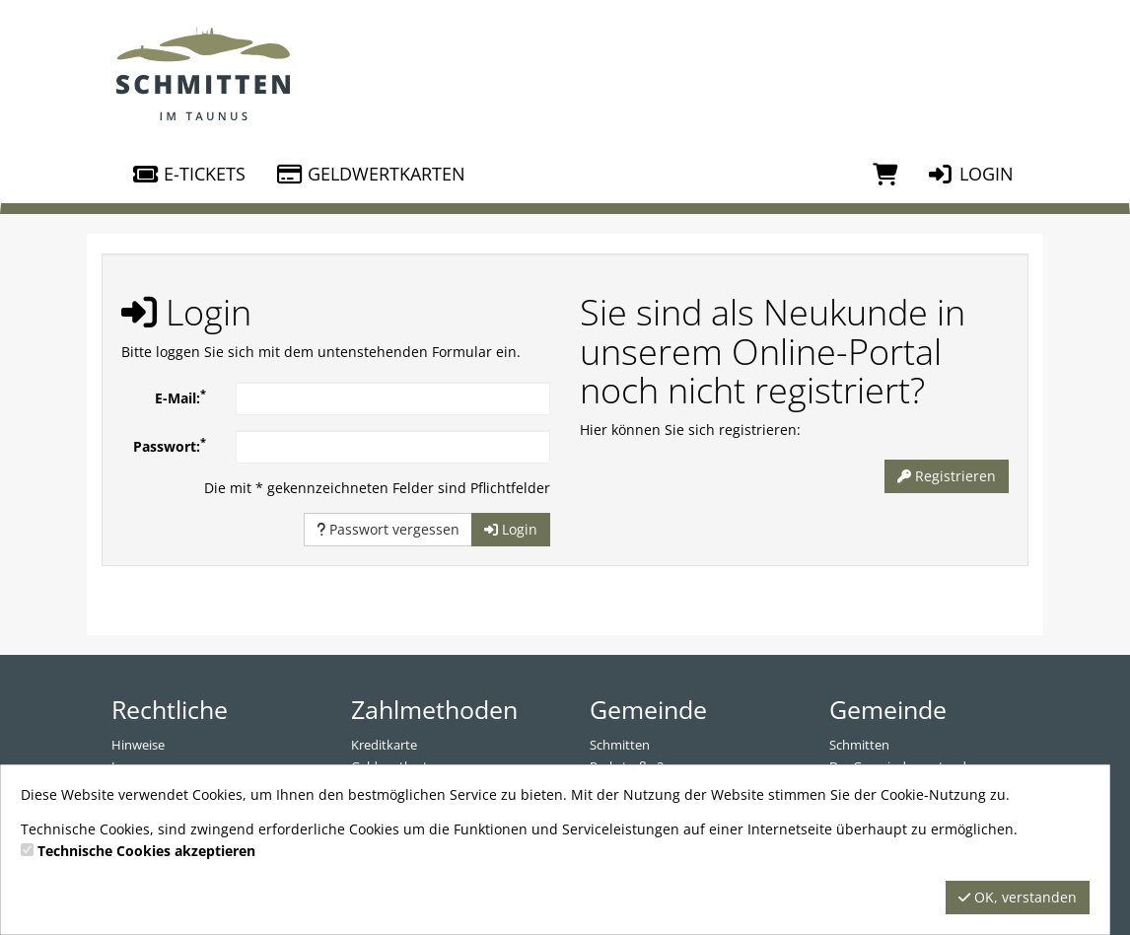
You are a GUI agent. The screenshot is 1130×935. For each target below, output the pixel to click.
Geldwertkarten (370, 173)
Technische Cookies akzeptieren (146, 850)
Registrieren (946, 476)
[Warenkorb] (885, 173)
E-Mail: (180, 396)
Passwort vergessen (388, 529)
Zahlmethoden (434, 709)
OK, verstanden (1017, 897)
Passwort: (169, 445)
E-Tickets (188, 173)
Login (970, 173)
